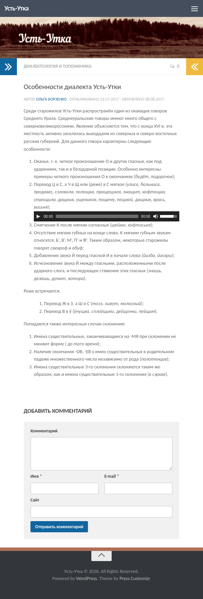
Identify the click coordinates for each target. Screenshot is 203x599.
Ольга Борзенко (51, 99)
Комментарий (44, 431)
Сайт (34, 500)
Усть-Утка (17, 8)
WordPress (86, 578)
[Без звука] (155, 216)
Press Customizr (134, 578)
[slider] (97, 216)
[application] (106, 216)
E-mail (111, 476)
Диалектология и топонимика (57, 66)
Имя (36, 476)
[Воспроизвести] (38, 216)
